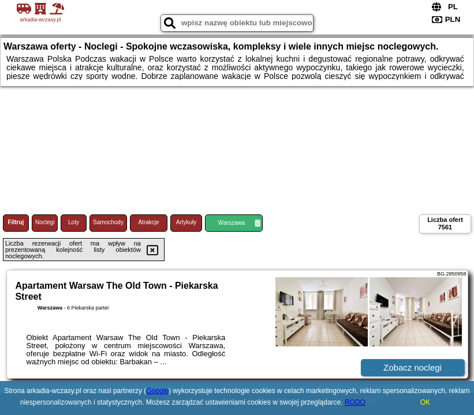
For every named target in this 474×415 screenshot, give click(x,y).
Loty (73, 222)
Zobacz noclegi (412, 367)
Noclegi (44, 222)
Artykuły (186, 222)
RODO (355, 402)
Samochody (108, 222)
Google (157, 391)
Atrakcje (148, 222)
